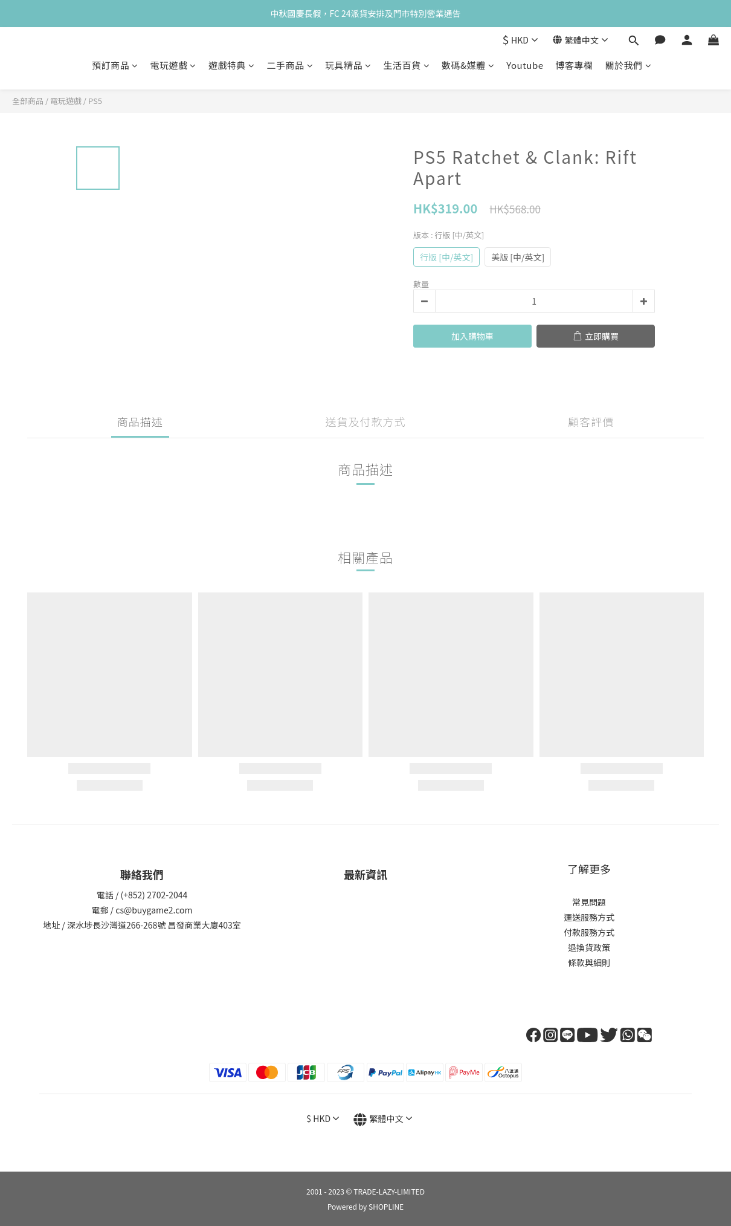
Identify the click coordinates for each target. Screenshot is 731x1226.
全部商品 (27, 100)
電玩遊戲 (173, 65)
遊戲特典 (231, 65)
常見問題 (589, 902)
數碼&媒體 (468, 65)
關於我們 (628, 65)
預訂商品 (115, 65)
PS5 (95, 100)
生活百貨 (407, 65)
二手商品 (289, 65)
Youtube (524, 65)
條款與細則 (589, 962)
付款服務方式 (589, 932)
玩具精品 (348, 65)
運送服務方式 (589, 917)
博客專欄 (574, 65)
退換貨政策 (589, 947)
